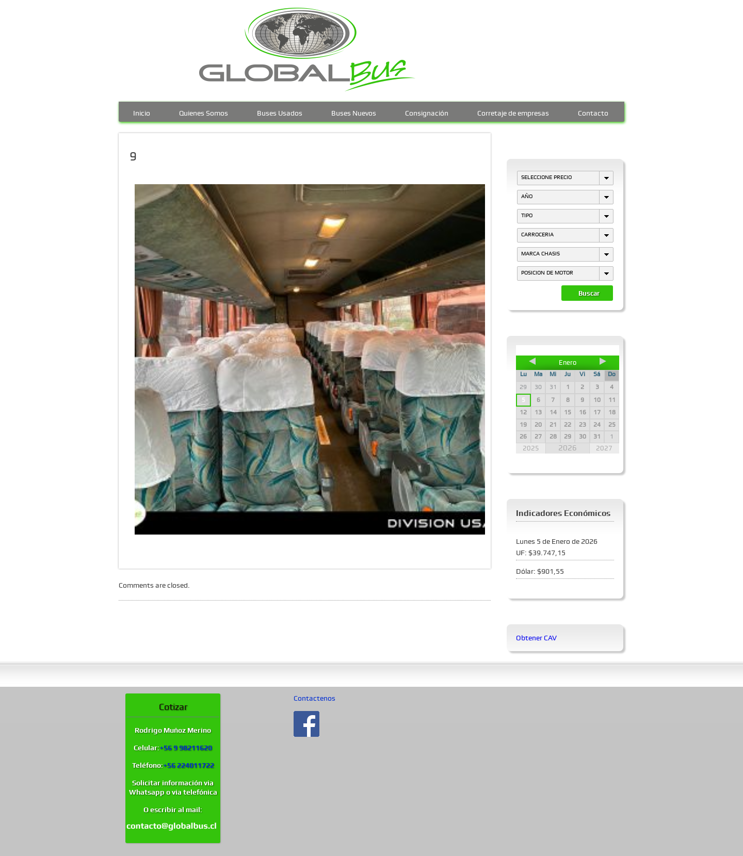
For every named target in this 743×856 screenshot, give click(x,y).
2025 (531, 448)
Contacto (593, 112)
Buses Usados (279, 112)
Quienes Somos (203, 112)
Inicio (141, 112)
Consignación (426, 112)
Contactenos (314, 698)
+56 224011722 (188, 765)
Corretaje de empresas (513, 112)
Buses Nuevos (353, 112)
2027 (604, 448)
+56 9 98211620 (185, 748)
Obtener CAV (536, 638)
